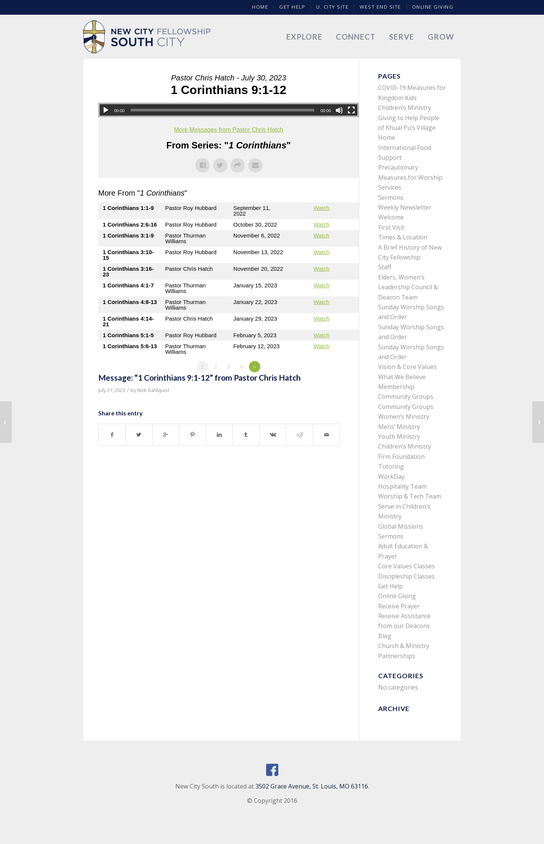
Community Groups (405, 396)
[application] (228, 110)
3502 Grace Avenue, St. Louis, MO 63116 (311, 786)
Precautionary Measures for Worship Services (410, 177)
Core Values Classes (406, 566)
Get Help (292, 6)
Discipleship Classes (406, 576)
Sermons (390, 197)
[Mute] (339, 110)
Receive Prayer (399, 606)
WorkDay (391, 476)
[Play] (106, 110)
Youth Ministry (399, 436)
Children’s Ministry (404, 446)
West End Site (380, 6)
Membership (396, 387)
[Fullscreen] (351, 110)
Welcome (391, 217)
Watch (321, 208)
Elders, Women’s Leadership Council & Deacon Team (408, 287)
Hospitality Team (402, 486)
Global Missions (400, 526)
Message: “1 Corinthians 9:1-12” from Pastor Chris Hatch (199, 377)
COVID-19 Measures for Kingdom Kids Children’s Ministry (412, 97)
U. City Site (332, 6)
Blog (384, 636)
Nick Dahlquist (153, 390)
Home (260, 6)
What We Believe (402, 377)
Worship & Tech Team (409, 496)
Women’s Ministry (403, 416)
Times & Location (402, 237)
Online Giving (433, 6)
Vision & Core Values (407, 367)
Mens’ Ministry (399, 427)
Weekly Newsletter (404, 207)
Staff (384, 267)
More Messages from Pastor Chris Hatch (228, 130)
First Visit (391, 227)
